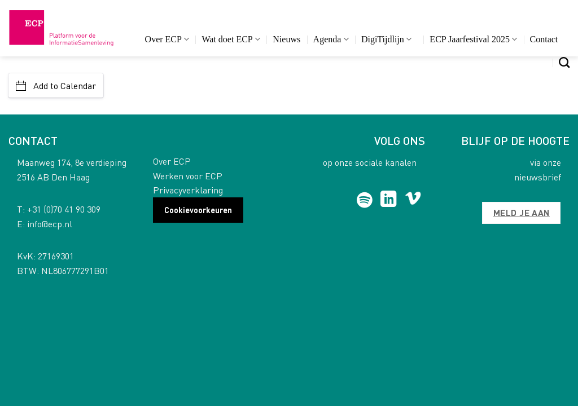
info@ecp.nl (49, 224)
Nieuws (286, 39)
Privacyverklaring (188, 190)
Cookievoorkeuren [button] (198, 210)
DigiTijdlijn (386, 39)
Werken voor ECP (187, 176)
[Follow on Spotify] (364, 200)
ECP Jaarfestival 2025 (473, 39)
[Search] (564, 62)
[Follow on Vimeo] (413, 200)
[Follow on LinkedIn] (388, 200)
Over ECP (167, 39)
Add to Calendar (56, 85)
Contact (544, 39)
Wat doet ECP (231, 39)
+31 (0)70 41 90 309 (63, 209)
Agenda (331, 39)
